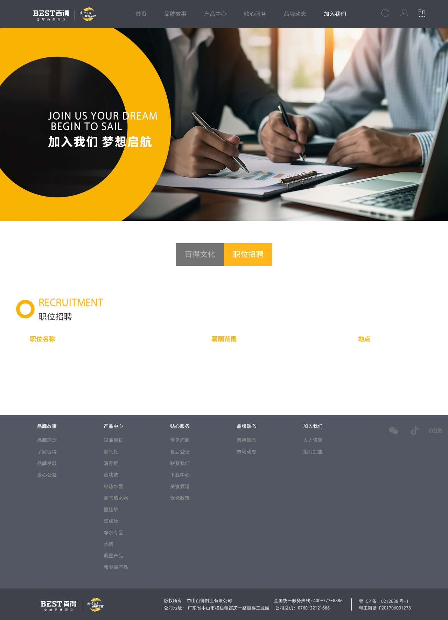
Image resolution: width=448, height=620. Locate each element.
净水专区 (113, 532)
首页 (141, 14)
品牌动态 (295, 14)
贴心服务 (255, 14)
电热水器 (113, 486)
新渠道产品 (116, 567)
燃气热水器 (116, 498)
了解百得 (47, 452)
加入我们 (335, 14)
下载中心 (180, 475)
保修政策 (180, 498)
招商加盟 (313, 452)
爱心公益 (47, 475)
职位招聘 (248, 254)
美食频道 (180, 486)
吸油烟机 (113, 440)
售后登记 (180, 452)
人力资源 (313, 440)
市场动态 (246, 452)
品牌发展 (47, 463)
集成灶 (111, 521)
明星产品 (113, 555)
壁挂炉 (111, 509)
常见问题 (180, 440)
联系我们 (180, 463)
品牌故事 (175, 14)
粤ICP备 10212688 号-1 (384, 601)
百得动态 (246, 440)
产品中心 (215, 14)
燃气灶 (111, 452)
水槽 (108, 544)
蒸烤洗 (111, 475)
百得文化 (199, 254)
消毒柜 (111, 463)
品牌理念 (47, 440)
